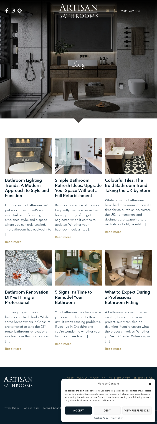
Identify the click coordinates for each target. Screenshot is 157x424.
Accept (78, 410)
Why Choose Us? (91, 378)
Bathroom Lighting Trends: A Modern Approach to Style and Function (27, 188)
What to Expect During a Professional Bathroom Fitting (127, 297)
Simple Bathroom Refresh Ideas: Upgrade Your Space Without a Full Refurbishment (78, 188)
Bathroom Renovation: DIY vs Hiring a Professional (27, 297)
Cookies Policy (101, 418)
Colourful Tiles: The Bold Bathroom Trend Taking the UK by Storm (128, 185)
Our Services (120, 378)
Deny (107, 410)
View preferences (137, 410)
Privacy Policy (116, 418)
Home (69, 378)
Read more (13, 242)
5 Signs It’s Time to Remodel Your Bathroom (73, 297)
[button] (150, 383)
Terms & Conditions (54, 407)
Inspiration (143, 378)
